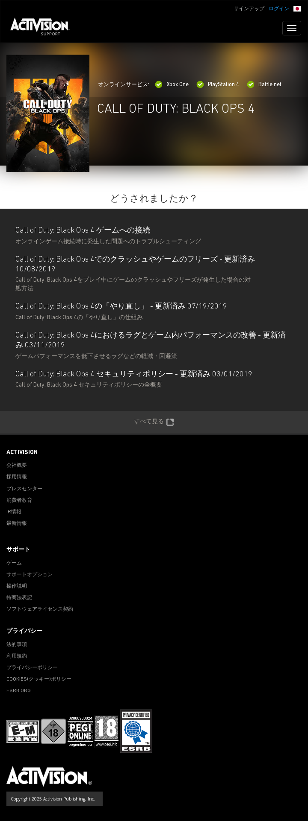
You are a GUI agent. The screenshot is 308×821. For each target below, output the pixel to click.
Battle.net (264, 84)
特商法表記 (19, 597)
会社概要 (16, 465)
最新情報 (16, 523)
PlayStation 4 (217, 84)
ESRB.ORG (18, 690)
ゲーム (14, 563)
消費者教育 (19, 500)
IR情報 (13, 512)
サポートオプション (29, 574)
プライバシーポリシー (32, 667)
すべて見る (154, 422)
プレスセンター (24, 489)
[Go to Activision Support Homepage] (44, 28)
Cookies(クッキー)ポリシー (38, 679)
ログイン (279, 9)
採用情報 (16, 477)
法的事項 (16, 644)
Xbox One (172, 84)
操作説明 (16, 586)
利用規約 (16, 656)
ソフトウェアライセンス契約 (39, 609)
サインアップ (249, 9)
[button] (297, 8)
